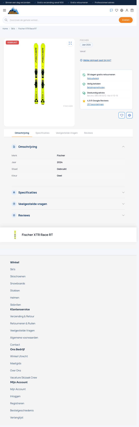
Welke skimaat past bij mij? (95, 60)
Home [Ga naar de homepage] (5, 28)
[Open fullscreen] (70, 43)
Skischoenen (18, 276)
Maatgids (15, 363)
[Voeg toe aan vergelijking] (129, 115)
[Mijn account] (127, 10)
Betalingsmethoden (96, 87)
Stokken (15, 290)
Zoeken (125, 19)
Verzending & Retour (22, 316)
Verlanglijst (16, 417)
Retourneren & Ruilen (22, 323)
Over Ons (15, 370)
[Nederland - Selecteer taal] (122, 10)
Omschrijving (22, 132)
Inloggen (15, 396)
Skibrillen (15, 304)
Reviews (88, 132)
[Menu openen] (4, 10)
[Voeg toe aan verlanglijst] (121, 115)
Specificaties (42, 132)
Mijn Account (18, 389)
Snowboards (17, 283)
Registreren (17, 403)
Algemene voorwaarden (24, 337)
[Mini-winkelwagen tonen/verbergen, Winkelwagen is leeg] (132, 10)
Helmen (14, 297)
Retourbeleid (93, 78)
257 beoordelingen (95, 104)
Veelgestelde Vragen (67, 132)
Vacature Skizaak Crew (23, 377)
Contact (15, 344)
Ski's (13, 28)
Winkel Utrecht (19, 356)
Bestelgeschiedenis (22, 410)
